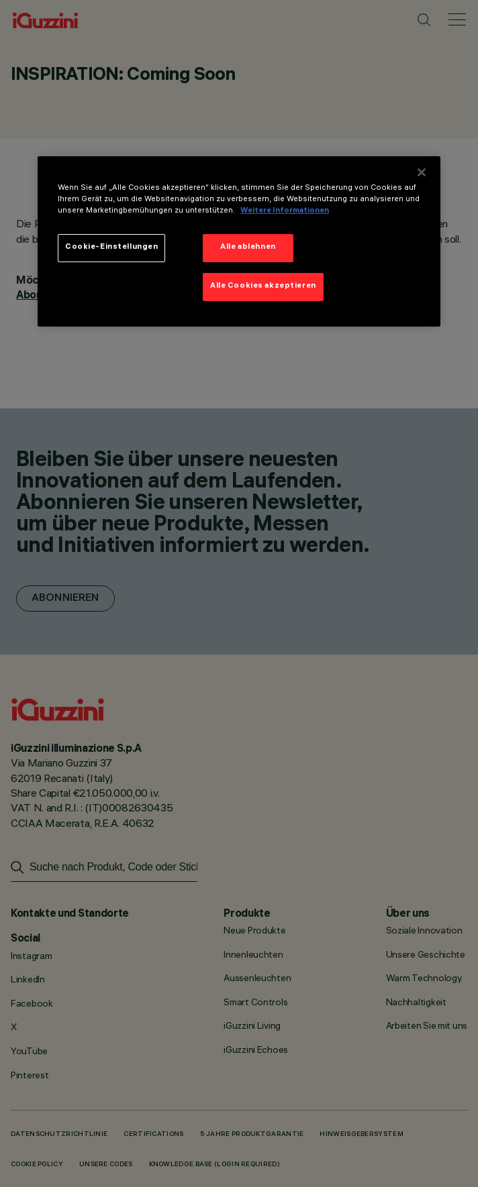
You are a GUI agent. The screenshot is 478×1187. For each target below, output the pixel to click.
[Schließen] (421, 171)
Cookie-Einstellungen (111, 247)
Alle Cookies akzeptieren (263, 286)
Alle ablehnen (247, 247)
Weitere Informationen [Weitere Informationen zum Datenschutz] (284, 211)
